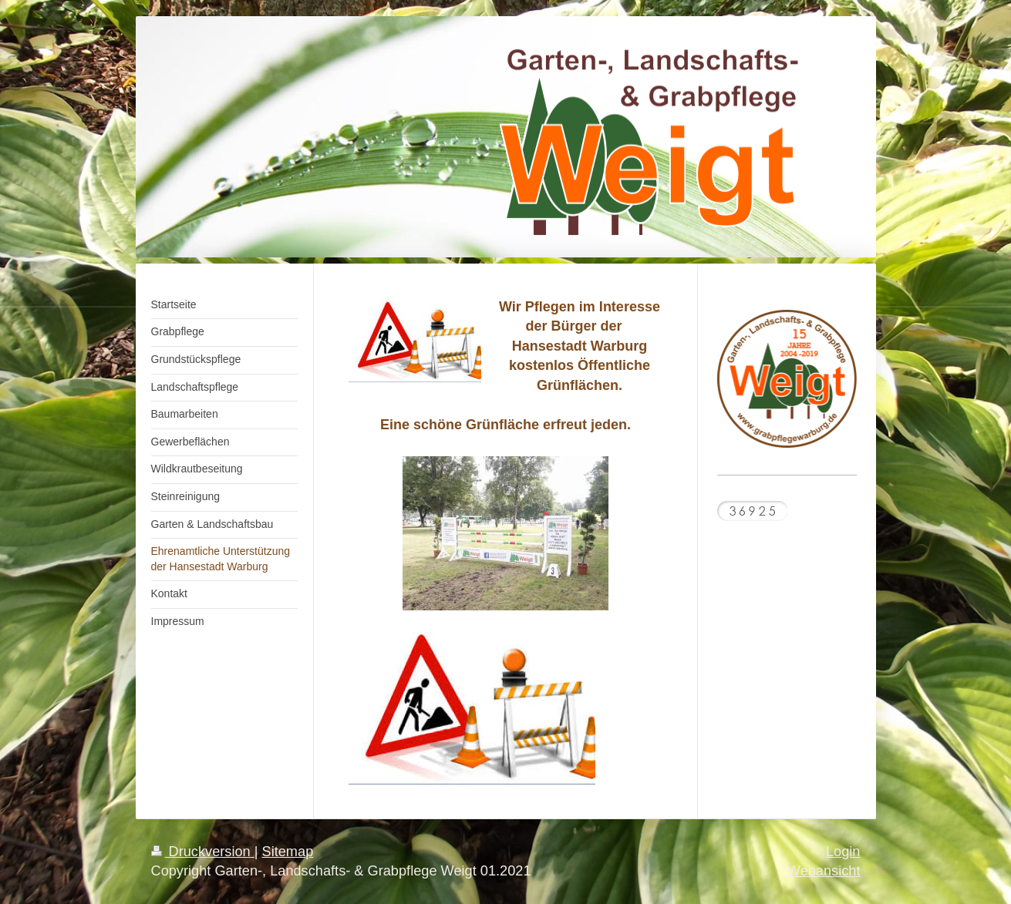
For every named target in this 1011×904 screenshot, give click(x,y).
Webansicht (824, 871)
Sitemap (288, 851)
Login (843, 851)
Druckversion (202, 851)
